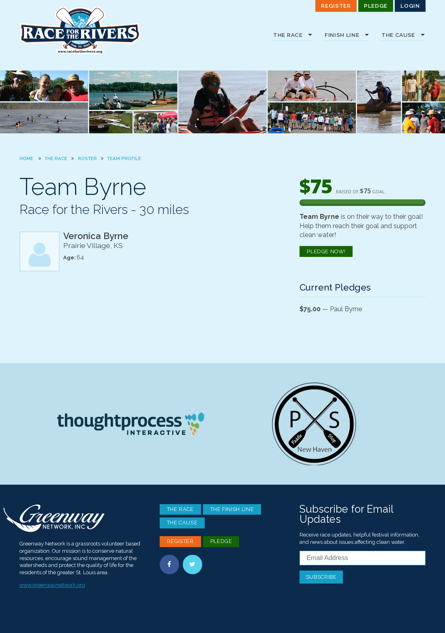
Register (336, 5)
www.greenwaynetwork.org (52, 585)
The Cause (182, 523)
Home (26, 158)
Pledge (375, 5)
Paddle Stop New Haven (314, 424)
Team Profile (124, 158)
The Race (56, 158)
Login (409, 5)
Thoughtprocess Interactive (130, 424)
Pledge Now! (326, 251)
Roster (87, 158)
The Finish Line (232, 509)
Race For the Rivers (80, 30)
